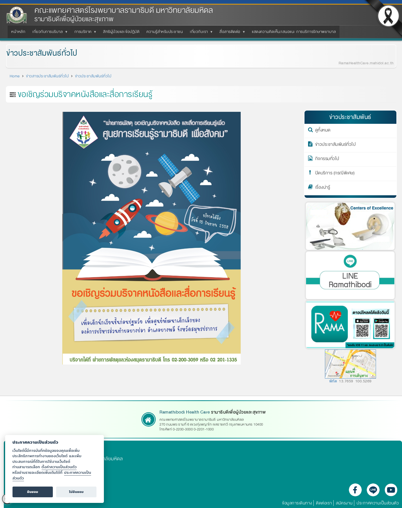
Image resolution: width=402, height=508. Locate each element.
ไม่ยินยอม (76, 491)
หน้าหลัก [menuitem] (18, 31)
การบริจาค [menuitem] (84, 33)
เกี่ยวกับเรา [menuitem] (200, 33)
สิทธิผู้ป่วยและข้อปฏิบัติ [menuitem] (121, 31)
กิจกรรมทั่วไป (327, 159)
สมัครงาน (344, 503)
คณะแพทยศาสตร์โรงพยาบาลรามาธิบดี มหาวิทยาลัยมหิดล (123, 10)
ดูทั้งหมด (323, 131)
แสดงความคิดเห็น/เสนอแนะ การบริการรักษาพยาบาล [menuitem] (294, 31)
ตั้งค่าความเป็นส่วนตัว (59, 467)
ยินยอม (32, 491)
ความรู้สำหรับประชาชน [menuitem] (165, 31)
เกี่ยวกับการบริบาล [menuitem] (48, 33)
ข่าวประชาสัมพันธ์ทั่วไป (38, 53)
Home (15, 76)
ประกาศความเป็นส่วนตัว (378, 503)
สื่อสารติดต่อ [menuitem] (231, 33)
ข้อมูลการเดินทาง (297, 503)
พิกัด (333, 381)
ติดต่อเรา (324, 503)
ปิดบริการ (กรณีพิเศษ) (335, 174)
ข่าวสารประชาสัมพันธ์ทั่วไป (47, 76)
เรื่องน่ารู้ (322, 188)
